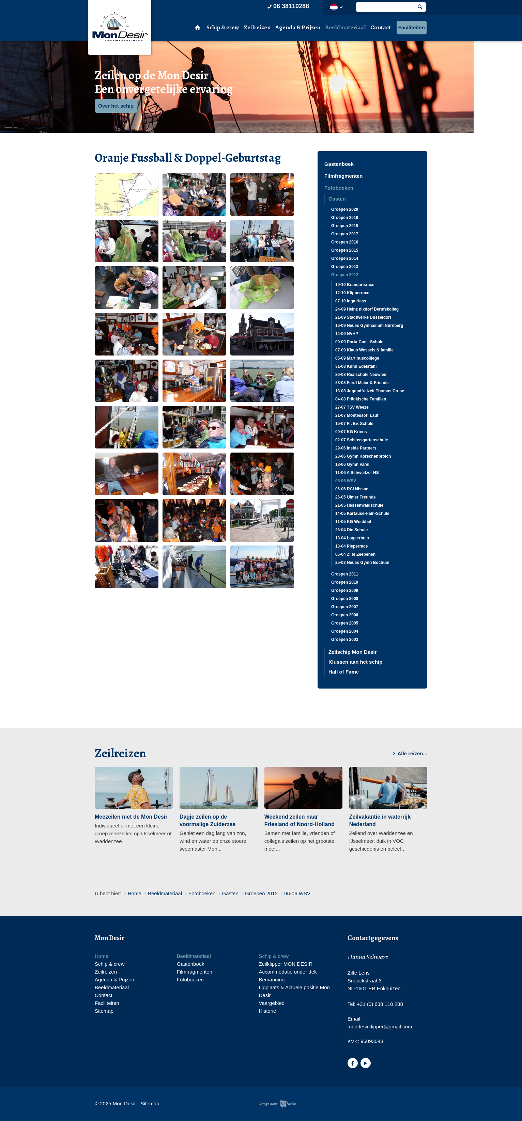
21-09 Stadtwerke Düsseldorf (363, 317)
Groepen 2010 (344, 582)
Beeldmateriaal (345, 27)
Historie (267, 1011)
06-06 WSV (345, 480)
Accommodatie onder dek (288, 972)
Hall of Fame (343, 672)
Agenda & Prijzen (297, 27)
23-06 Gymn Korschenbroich (363, 456)
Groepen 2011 (344, 574)
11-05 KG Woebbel (353, 521)
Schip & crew (222, 27)
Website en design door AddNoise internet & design (277, 1104)
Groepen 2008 (344, 598)
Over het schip (116, 106)
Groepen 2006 (344, 615)
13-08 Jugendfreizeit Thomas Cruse (369, 391)
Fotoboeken (338, 188)
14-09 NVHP (346, 333)
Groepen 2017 (344, 234)
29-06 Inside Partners (356, 448)
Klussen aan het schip (355, 662)
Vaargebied (272, 1003)
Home (101, 956)
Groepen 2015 (344, 250)
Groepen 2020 (344, 209)
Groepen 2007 (344, 606)
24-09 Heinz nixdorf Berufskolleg (367, 309)
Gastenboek (339, 164)
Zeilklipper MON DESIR (285, 964)
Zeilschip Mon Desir (352, 652)
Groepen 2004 (344, 631)
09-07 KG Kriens (351, 431)
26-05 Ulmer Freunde (355, 497)
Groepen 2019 (344, 217)
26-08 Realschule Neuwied (360, 374)
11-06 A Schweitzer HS (357, 472)
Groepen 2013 (344, 266)
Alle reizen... (408, 753)
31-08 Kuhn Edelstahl (356, 366)
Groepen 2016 (344, 242)
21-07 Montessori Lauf (357, 415)
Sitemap (104, 1011)
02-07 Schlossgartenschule (361, 440)
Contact (380, 27)
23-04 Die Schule (351, 529)
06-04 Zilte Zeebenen (355, 554)
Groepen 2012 (344, 274)
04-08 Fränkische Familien (360, 399)
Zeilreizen (257, 27)
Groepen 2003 (344, 639)
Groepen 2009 (344, 590)
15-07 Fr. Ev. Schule (354, 423)
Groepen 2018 (344, 225)
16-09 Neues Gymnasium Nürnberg (369, 325)
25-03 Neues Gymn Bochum (362, 562)
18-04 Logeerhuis (352, 538)
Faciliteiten (411, 27)
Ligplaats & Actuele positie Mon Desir (294, 991)
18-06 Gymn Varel (352, 464)
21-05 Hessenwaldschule (359, 505)
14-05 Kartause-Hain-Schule (362, 513)
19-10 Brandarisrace (354, 284)
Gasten (337, 199)
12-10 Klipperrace (352, 292)
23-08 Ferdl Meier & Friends (362, 382)
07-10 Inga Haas (350, 301)
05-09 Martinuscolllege (357, 358)
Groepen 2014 (344, 258)
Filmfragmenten (343, 176)
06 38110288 (287, 6)
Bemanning (272, 979)
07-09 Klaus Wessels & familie (364, 350)
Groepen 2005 (344, 623)
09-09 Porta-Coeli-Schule (359, 342)
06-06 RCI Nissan (351, 489)
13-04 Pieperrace (351, 546)
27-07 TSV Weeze (352, 407)
